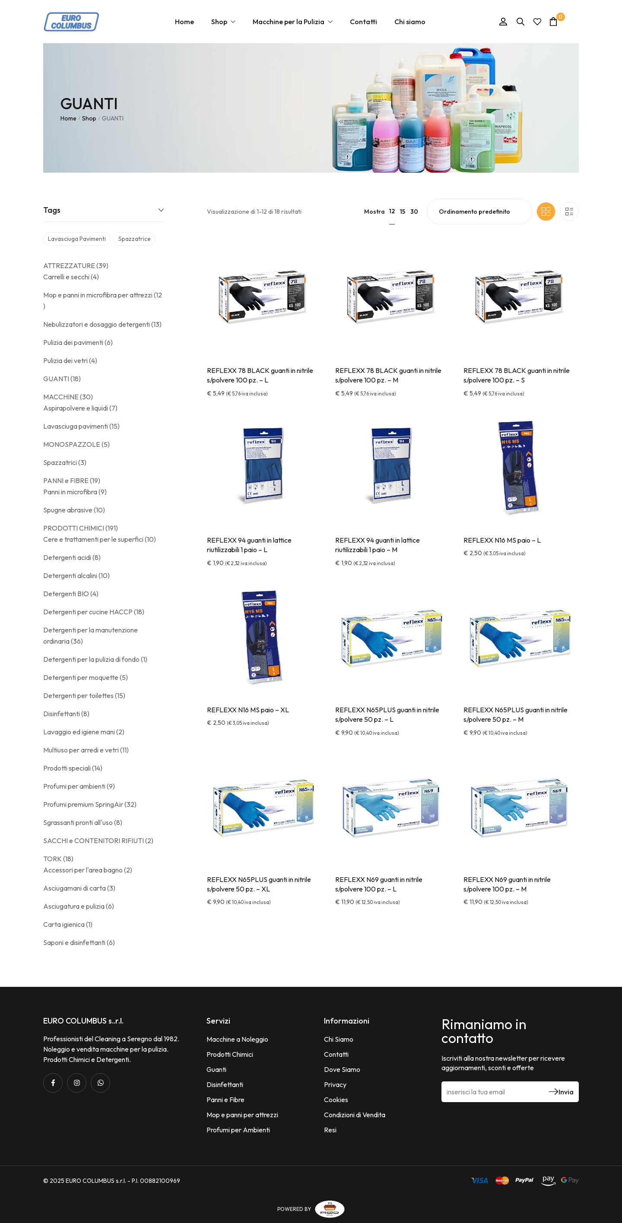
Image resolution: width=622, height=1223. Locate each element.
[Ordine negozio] (479, 211)
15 (402, 211)
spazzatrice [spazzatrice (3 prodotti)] (134, 239)
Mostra (374, 211)
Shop (89, 118)
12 (392, 211)
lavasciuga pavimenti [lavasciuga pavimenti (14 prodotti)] (77, 239)
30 (414, 211)
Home (68, 118)
